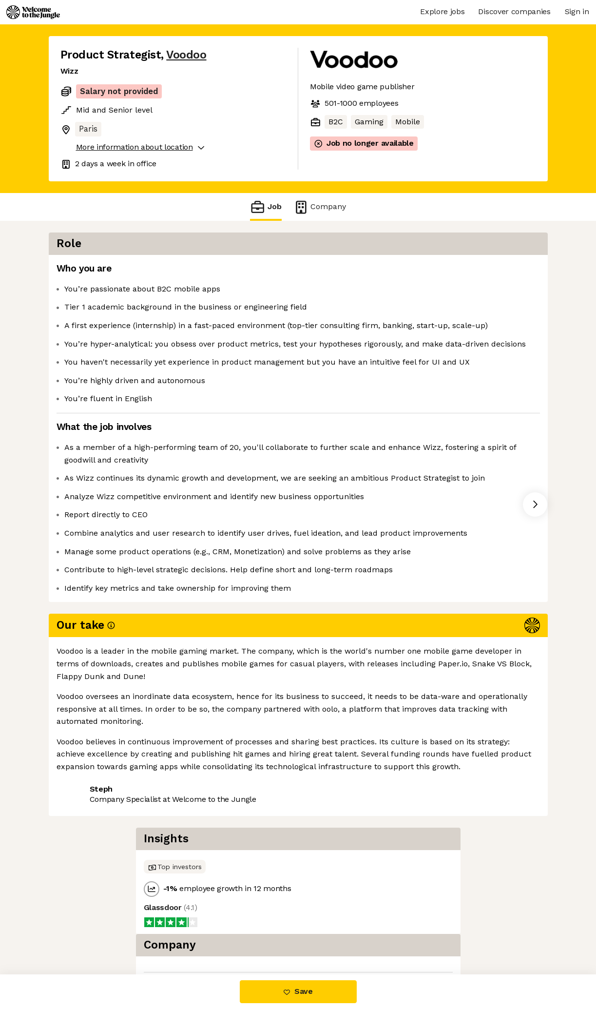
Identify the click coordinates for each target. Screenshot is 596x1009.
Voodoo (186, 54)
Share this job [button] (87, 775)
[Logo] (33, 12)
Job (265, 207)
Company (319, 207)
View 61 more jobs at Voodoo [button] (182, 775)
